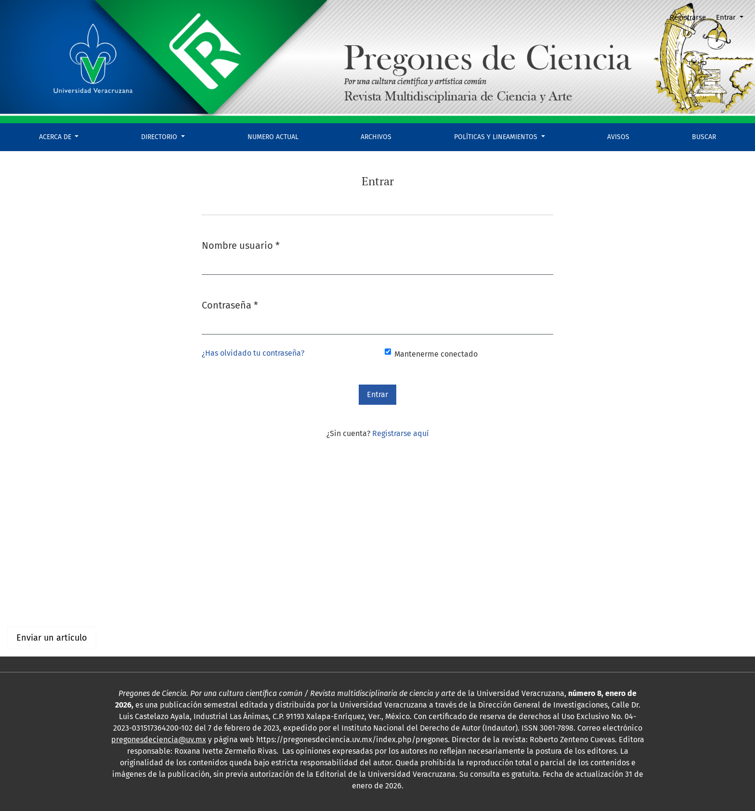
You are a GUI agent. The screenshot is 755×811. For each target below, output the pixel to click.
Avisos (618, 137)
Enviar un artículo (51, 637)
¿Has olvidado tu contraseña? (253, 353)
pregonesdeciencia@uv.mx (158, 739)
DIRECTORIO (160, 137)
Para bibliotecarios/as (46, 606)
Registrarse (688, 17)
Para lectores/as (35, 583)
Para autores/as (34, 594)
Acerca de (56, 137)
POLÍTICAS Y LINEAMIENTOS (496, 137)
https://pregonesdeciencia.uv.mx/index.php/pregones (352, 739)
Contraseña (230, 304)
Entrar (727, 17)
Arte (53, 529)
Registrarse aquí (400, 433)
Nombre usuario (241, 244)
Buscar (704, 137)
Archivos (376, 137)
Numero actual (273, 137)
